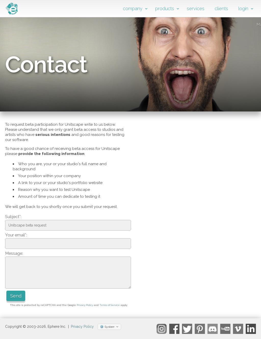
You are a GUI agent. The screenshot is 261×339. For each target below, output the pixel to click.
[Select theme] (109, 327)
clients (221, 8)
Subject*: (13, 216)
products (164, 8)
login (243, 8)
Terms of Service (109, 305)
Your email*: (16, 235)
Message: (14, 253)
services (195, 8)
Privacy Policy (85, 305)
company (132, 8)
